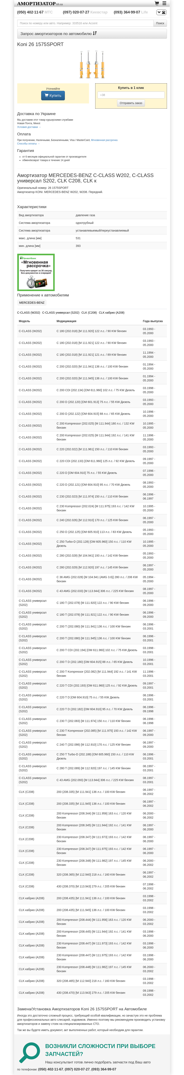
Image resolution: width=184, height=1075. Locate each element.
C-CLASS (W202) (28, 312)
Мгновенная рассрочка (104, 140)
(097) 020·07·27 (85, 12)
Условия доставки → (29, 127)
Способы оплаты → (28, 143)
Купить (53, 95)
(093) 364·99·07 (131, 12)
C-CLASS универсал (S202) (60, 312)
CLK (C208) (89, 312)
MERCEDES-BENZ (31, 302)
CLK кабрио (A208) (112, 312)
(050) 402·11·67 (35, 12)
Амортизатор (36, 3)
